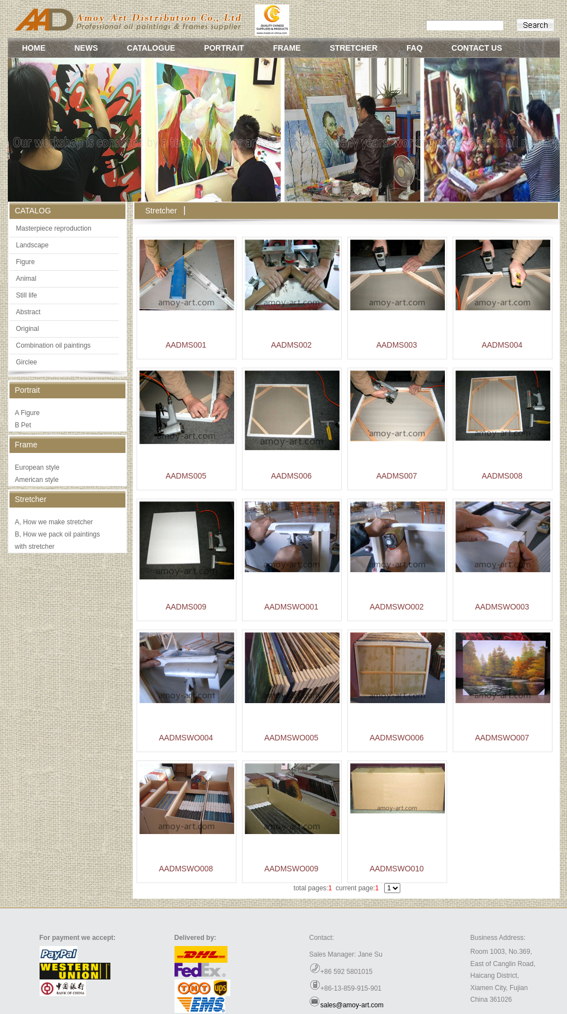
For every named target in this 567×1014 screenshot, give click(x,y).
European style (37, 467)
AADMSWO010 (397, 868)
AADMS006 (291, 475)
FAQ (414, 47)
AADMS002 (291, 344)
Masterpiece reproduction (53, 228)
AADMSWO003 (502, 606)
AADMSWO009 (291, 868)
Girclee (26, 362)
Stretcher (161, 210)
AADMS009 (186, 606)
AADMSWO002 (397, 606)
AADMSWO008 (186, 868)
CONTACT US (477, 47)
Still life (26, 295)
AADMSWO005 (291, 737)
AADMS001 (186, 344)
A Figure (27, 413)
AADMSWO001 (291, 606)
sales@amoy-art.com (352, 1005)
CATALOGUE (151, 47)
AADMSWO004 (186, 737)
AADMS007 (396, 475)
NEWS (86, 47)
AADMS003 (396, 344)
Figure (25, 262)
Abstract (28, 312)
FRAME (287, 47)
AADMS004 (502, 344)
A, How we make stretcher (54, 522)
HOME (34, 47)
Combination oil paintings (53, 345)
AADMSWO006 (397, 737)
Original (27, 329)
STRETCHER (353, 47)
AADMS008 (502, 475)
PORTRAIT (224, 47)
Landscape (32, 245)
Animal (26, 278)
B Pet (23, 425)
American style (37, 480)
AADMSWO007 (502, 737)
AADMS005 (186, 475)
